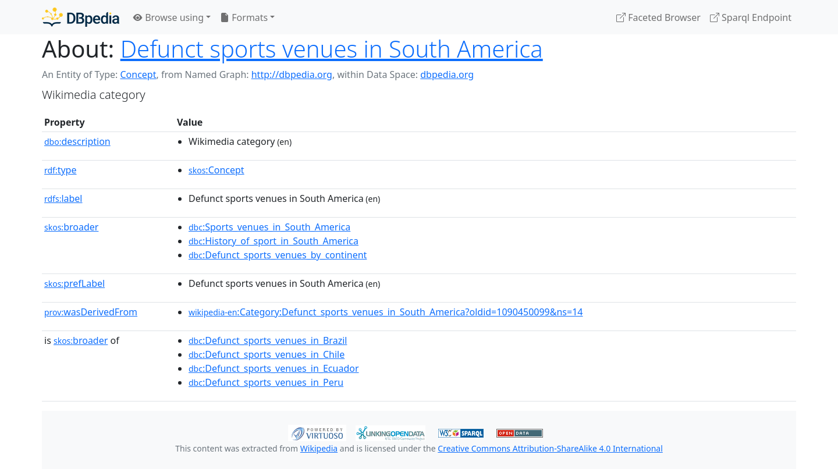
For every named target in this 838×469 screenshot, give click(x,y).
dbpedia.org (447, 74)
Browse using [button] (168, 17)
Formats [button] (244, 17)
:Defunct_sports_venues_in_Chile (267, 354)
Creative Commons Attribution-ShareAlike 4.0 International (550, 448)
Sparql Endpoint (750, 17)
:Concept (216, 170)
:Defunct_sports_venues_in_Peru (266, 382)
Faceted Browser (658, 17)
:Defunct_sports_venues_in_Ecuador (274, 368)
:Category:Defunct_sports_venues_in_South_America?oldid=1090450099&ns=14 (386, 311)
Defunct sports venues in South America (331, 49)
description (77, 141)
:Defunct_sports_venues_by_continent (278, 254)
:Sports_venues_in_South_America (269, 227)
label (63, 198)
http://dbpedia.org (291, 74)
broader (71, 227)
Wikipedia (319, 448)
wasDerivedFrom (90, 311)
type (60, 170)
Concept (138, 74)
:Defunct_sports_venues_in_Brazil (268, 340)
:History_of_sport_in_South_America (273, 240)
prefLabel (74, 283)
